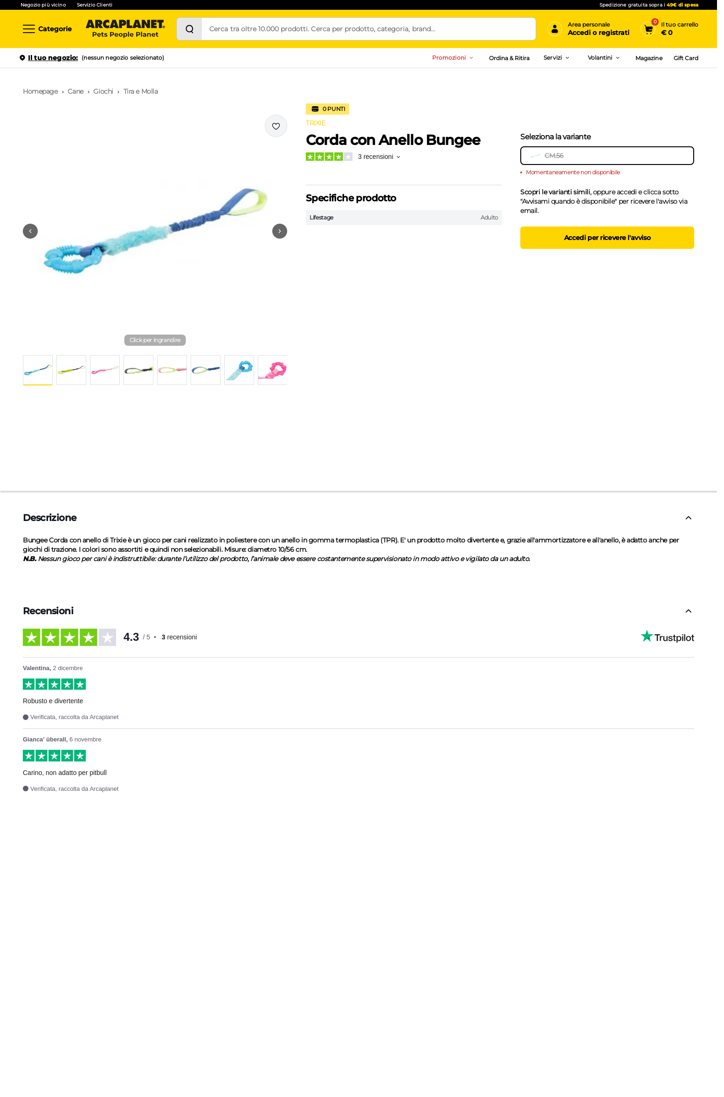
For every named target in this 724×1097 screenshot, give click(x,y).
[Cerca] (189, 29)
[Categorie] (47, 29)
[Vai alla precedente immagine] (30, 231)
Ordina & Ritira (509, 58)
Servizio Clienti (94, 5)
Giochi (103, 91)
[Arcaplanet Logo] (125, 29)
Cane (75, 91)
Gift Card (686, 58)
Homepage (40, 91)
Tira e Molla (141, 91)
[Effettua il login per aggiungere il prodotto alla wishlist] (276, 126)
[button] (155, 231)
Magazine (648, 58)
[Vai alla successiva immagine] (279, 231)
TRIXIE (315, 123)
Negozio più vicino (43, 5)
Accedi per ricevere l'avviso (607, 237)
